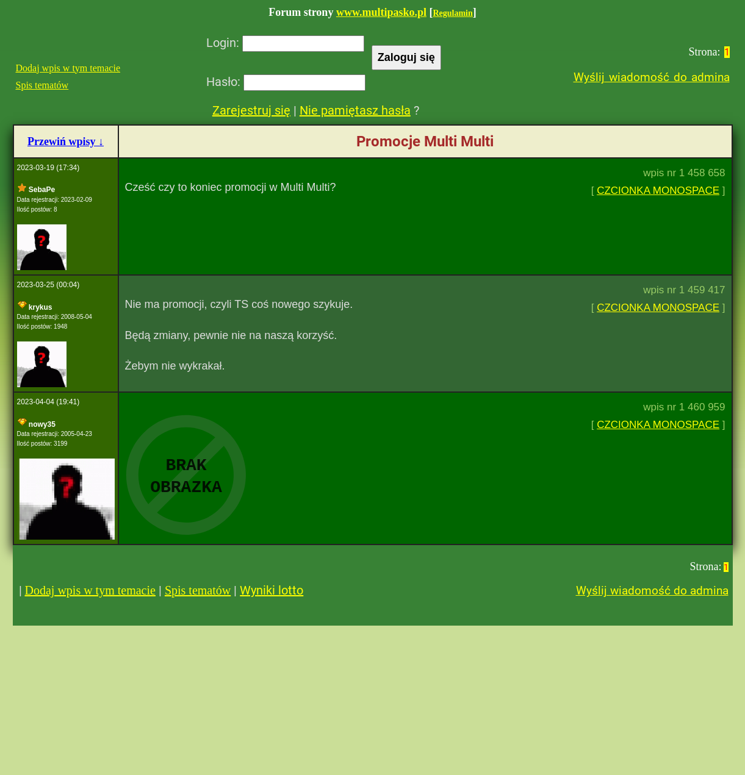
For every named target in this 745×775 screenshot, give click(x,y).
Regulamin (452, 13)
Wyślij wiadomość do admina (652, 77)
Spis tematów (42, 85)
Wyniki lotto (271, 590)
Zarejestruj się (251, 110)
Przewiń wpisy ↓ (65, 141)
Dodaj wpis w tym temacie (68, 68)
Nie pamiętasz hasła (355, 110)
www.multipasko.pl (381, 12)
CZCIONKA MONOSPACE (658, 190)
